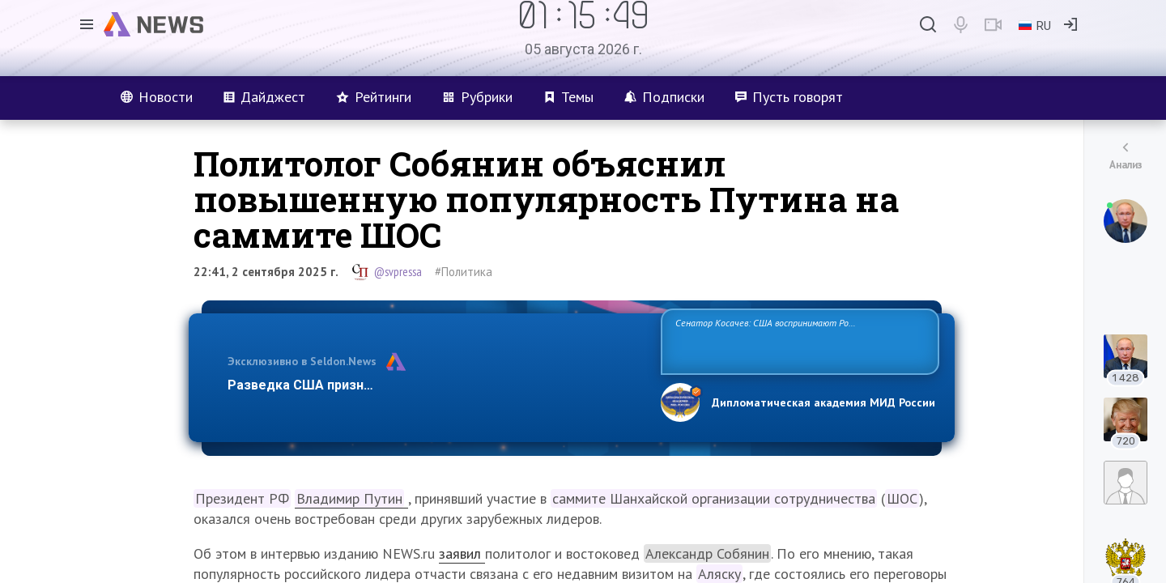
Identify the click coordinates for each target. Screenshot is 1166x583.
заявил (462, 553)
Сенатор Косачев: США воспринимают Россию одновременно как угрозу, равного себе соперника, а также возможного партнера (797, 340)
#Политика (463, 271)
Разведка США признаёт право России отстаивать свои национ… (436, 385)
